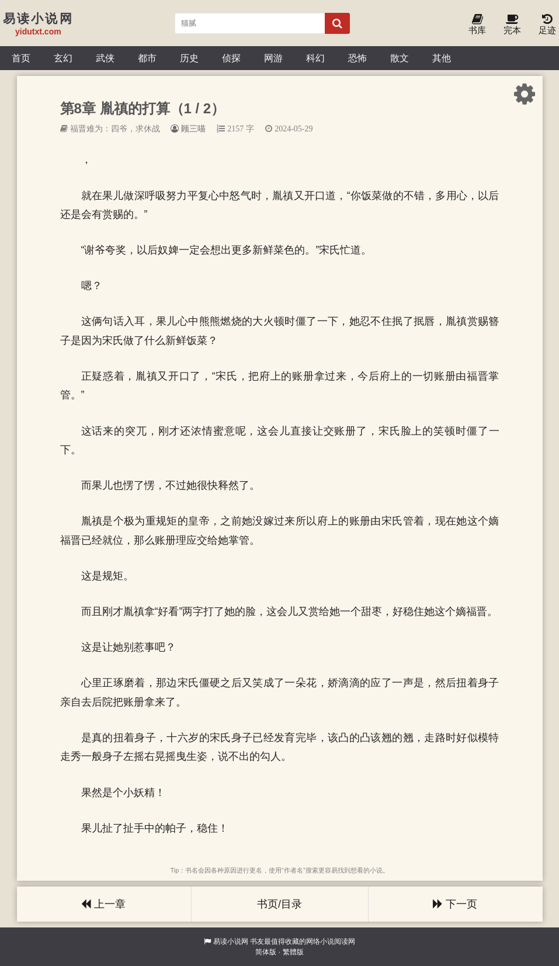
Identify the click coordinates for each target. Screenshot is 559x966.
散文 (399, 58)
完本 (512, 25)
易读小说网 (230, 941)
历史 (189, 58)
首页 (21, 58)
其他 (441, 58)
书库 (477, 25)
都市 (147, 58)
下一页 (455, 904)
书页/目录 (279, 904)
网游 (273, 58)
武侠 (105, 58)
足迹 (547, 25)
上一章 (103, 904)
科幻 (315, 58)
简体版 (265, 952)
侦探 (231, 58)
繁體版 (293, 952)
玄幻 (63, 58)
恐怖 (357, 58)
